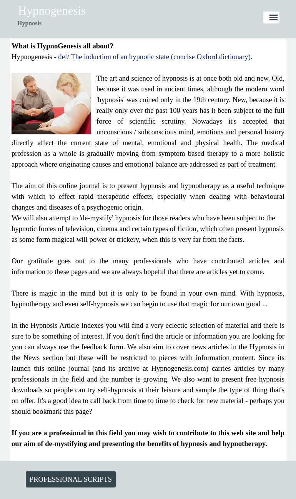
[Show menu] (273, 17)
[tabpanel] (46, 23)
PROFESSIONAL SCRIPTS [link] (71, 479)
